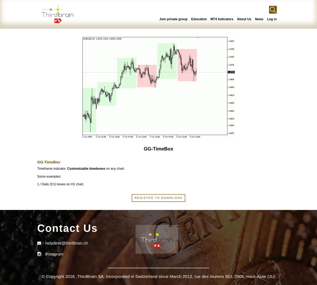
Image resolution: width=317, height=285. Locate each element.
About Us (244, 19)
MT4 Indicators (221, 19)
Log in (272, 19)
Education (199, 19)
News (259, 19)
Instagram (54, 254)
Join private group (173, 19)
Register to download (159, 197)
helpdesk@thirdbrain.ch (66, 243)
